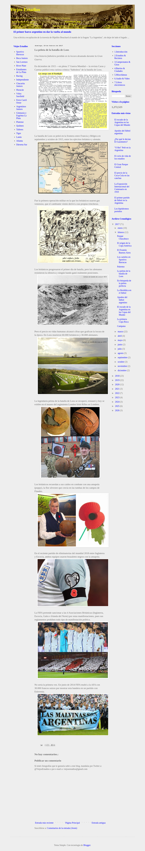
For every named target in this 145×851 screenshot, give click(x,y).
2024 (117, 402)
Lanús (19, 137)
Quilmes (20, 125)
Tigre (18, 133)
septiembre (123, 357)
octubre (121, 362)
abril (120, 336)
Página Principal (72, 823)
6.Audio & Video (122, 78)
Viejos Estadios (25, 9)
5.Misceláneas (120, 75)
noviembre (123, 366)
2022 (117, 393)
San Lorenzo (22, 62)
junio (120, 344)
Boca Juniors (22, 58)
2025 (117, 406)
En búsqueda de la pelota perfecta (124, 283)
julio (120, 349)
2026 (117, 410)
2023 (117, 397)
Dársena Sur (21, 144)
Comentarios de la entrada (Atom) (62, 828)
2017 (117, 224)
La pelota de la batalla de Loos (123, 273)
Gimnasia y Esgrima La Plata (21, 115)
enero (120, 228)
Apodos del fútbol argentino (122, 300)
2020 (117, 384)
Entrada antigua (99, 823)
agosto (121, 353)
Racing (19, 76)
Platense (20, 122)
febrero (121, 232)
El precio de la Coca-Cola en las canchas (122, 175)
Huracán (20, 90)
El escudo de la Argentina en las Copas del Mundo (122, 122)
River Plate (21, 65)
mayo (120, 340)
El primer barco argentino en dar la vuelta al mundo (42, 31)
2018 (117, 376)
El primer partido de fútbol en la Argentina (122, 200)
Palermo (121, 266)
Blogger (86, 845)
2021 (117, 389)
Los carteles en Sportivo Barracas (123, 260)
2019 (117, 380)
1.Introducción (120, 52)
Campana (121, 326)
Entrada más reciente (44, 823)
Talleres (19, 129)
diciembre (122, 370)
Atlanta (19, 141)
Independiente (22, 79)
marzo (121, 331)
